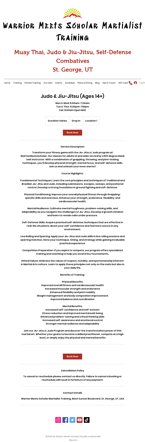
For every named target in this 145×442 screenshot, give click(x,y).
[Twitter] (72, 420)
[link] (72, 133)
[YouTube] (79, 420)
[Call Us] (130, 83)
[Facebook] (65, 420)
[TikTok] (87, 420)
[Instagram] (58, 420)
